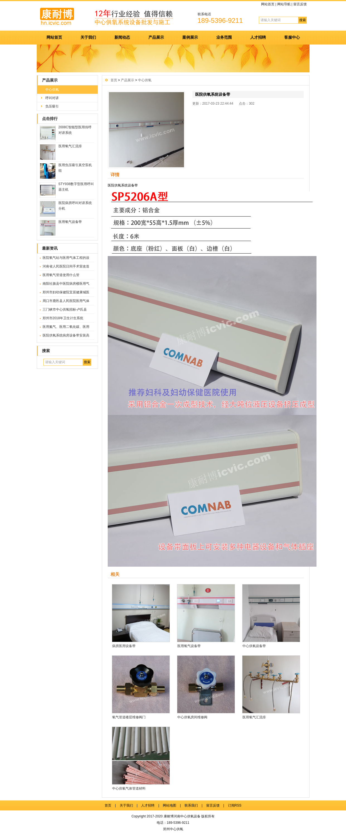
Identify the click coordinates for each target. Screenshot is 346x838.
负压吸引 (52, 106)
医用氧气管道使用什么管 (61, 275)
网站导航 (284, 4)
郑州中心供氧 (173, 829)
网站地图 (169, 805)
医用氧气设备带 (70, 222)
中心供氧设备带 (254, 646)
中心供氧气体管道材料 (129, 788)
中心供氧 (52, 90)
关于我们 (88, 37)
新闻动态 (122, 37)
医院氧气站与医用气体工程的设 (66, 258)
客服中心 (292, 37)
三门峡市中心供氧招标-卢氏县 (65, 309)
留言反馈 (300, 4)
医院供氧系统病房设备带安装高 (66, 335)
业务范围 (224, 37)
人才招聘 (258, 37)
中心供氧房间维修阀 (192, 717)
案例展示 (190, 37)
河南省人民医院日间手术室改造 (66, 266)
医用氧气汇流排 (70, 146)
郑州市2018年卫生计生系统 (63, 318)
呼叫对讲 (52, 98)
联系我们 (191, 805)
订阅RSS (235, 805)
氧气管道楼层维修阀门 (129, 717)
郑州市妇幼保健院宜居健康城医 (66, 292)
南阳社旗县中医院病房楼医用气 (66, 284)
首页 (114, 80)
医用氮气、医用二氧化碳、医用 (66, 327)
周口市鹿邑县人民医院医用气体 (66, 301)
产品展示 (156, 37)
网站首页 (267, 4)
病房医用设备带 (124, 646)
